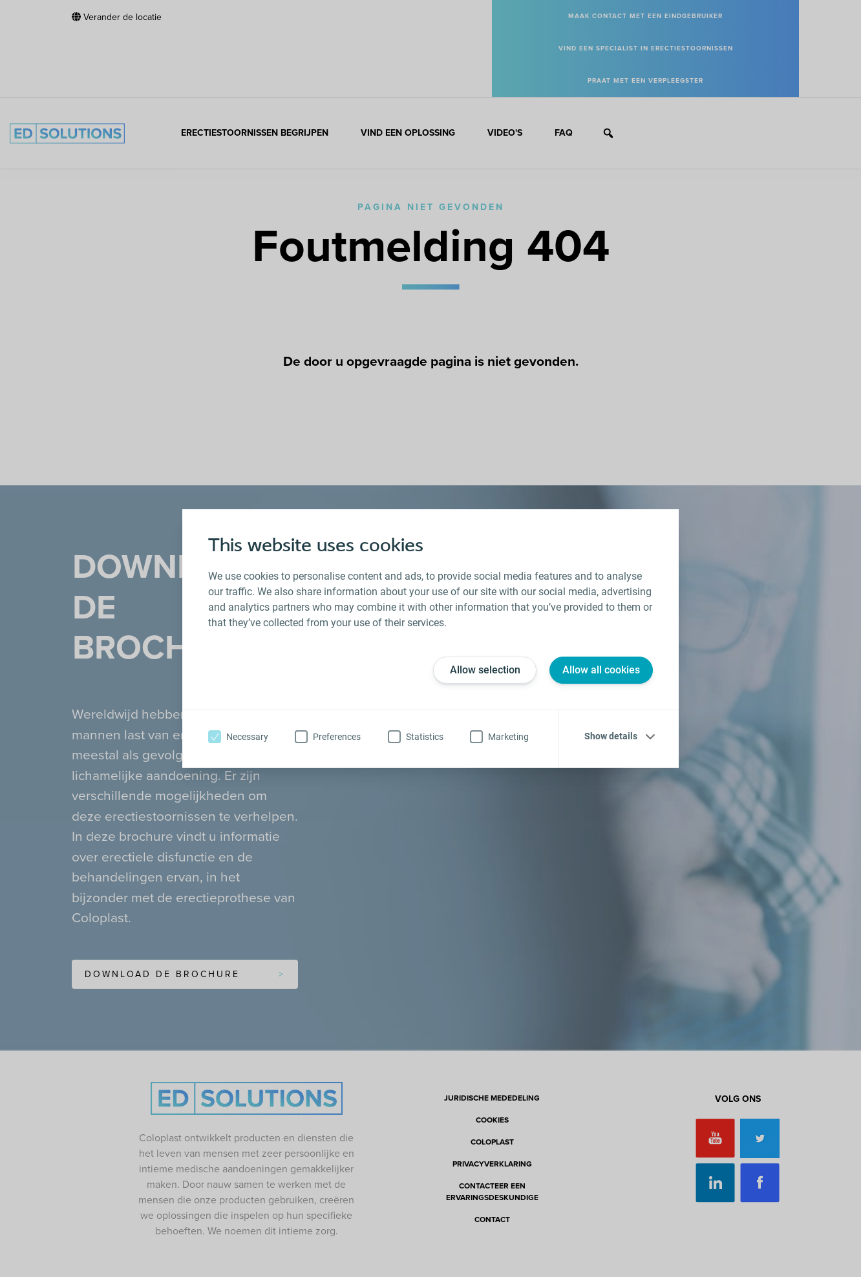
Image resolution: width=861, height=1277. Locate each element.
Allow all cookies (601, 670)
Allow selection (485, 670)
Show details (610, 736)
